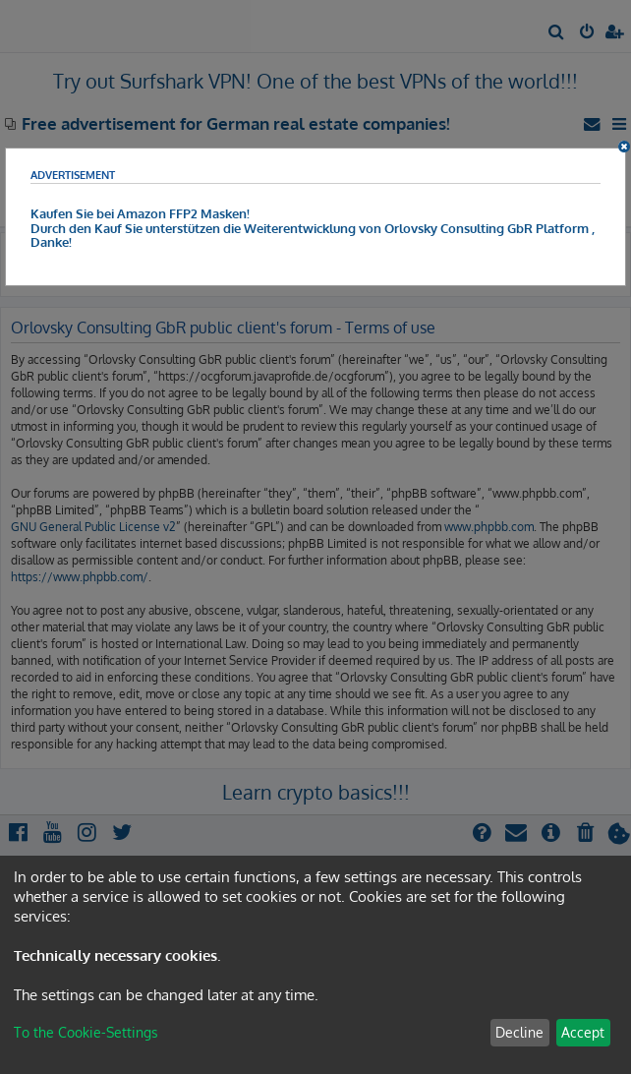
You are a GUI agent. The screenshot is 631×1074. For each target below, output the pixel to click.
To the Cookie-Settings (86, 1032)
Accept (582, 1032)
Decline (519, 1032)
